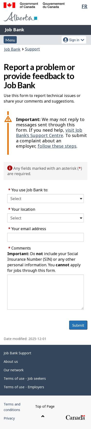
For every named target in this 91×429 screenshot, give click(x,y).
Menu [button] (10, 40)
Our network (14, 370)
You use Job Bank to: (28, 190)
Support (32, 49)
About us (11, 361)
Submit (78, 325)
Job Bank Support (17, 353)
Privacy (9, 418)
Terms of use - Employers (24, 387)
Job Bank (14, 29)
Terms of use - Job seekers (25, 378)
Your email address (27, 228)
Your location (21, 209)
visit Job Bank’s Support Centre (49, 132)
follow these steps (57, 146)
